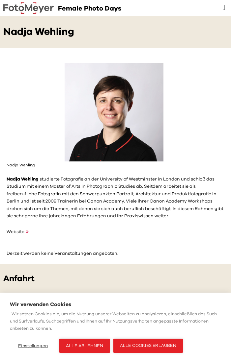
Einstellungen (33, 346)
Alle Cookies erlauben (148, 346)
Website (15, 232)
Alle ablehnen (84, 346)
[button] (224, 8)
